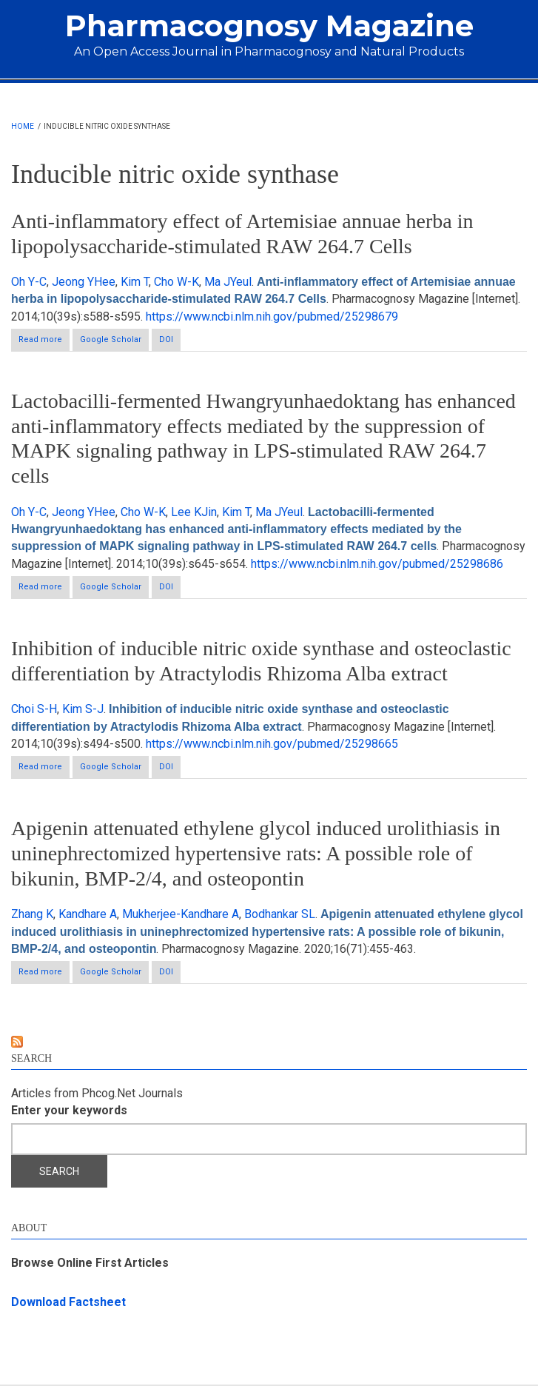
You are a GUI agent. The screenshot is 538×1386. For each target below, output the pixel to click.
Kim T (135, 282)
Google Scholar (110, 339)
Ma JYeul (228, 282)
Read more (44, 339)
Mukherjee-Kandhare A (180, 914)
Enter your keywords (69, 1110)
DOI (166, 339)
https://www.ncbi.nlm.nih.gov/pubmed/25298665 (272, 744)
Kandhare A (87, 914)
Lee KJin (194, 512)
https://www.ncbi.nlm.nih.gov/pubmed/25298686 (377, 564)
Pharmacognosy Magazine (269, 25)
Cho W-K (176, 282)
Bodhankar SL (279, 914)
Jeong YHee (83, 282)
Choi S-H (34, 709)
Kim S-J (83, 709)
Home (22, 126)
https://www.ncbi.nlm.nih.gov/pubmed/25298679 (272, 316)
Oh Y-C (29, 282)
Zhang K (32, 914)
